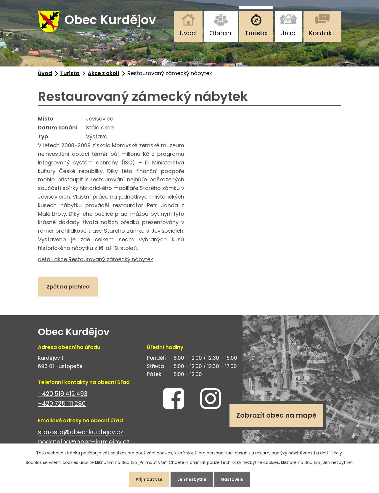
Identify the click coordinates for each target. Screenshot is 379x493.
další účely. (331, 453)
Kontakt (322, 33)
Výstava (96, 136)
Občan (220, 33)
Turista (256, 33)
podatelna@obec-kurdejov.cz (84, 441)
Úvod (187, 33)
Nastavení (232, 479)
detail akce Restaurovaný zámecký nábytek (95, 259)
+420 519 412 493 (62, 393)
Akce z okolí (103, 73)
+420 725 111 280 (62, 403)
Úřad (288, 33)
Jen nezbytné (191, 479)
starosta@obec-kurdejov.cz (80, 432)
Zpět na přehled (68, 286)
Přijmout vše (149, 479)
